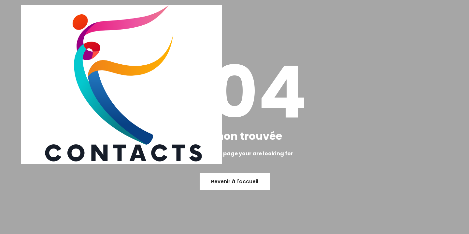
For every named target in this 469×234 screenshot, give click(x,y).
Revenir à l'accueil (234, 181)
